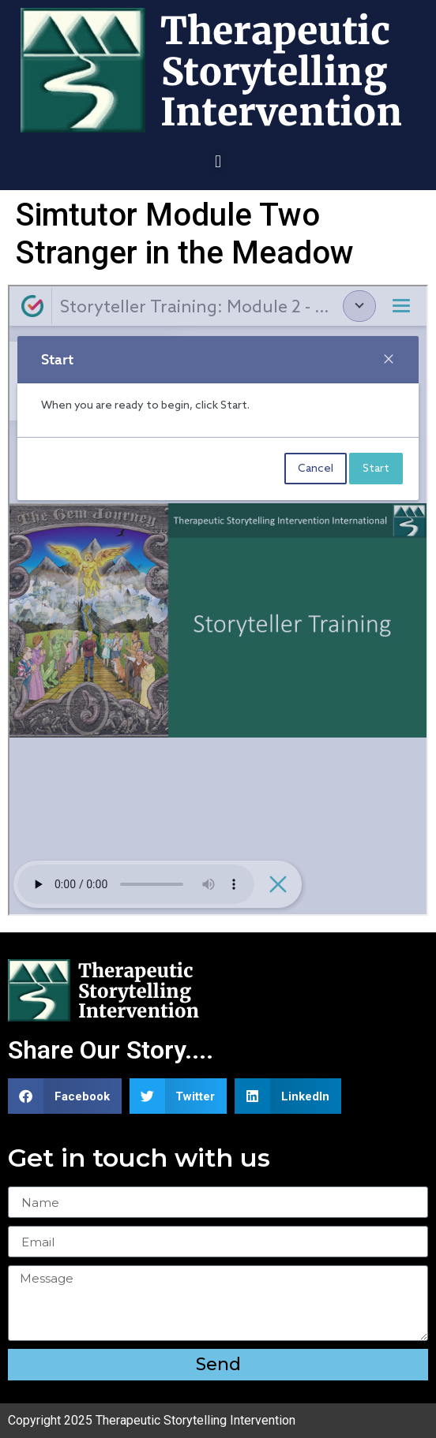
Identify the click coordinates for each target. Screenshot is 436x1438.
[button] (217, 161)
